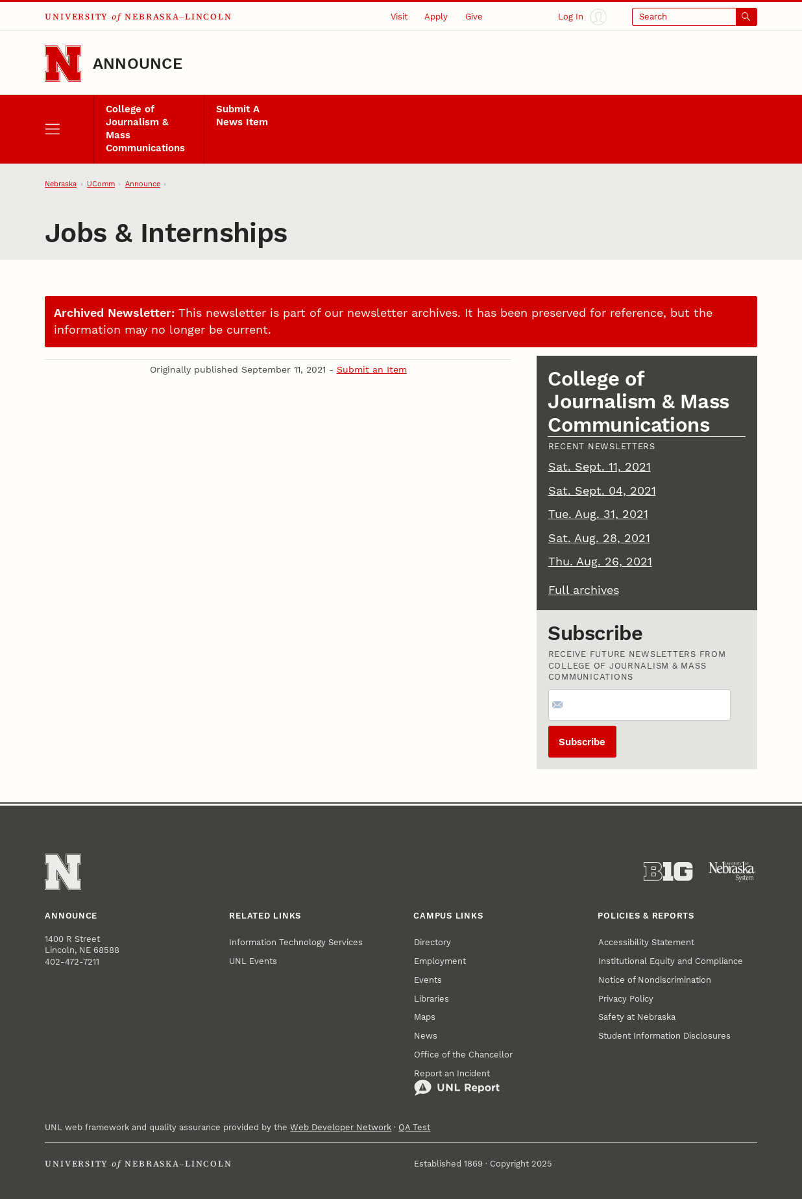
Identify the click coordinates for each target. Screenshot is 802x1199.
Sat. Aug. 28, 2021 (599, 538)
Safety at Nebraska (636, 1017)
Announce (137, 64)
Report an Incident (457, 1083)
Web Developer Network (340, 1127)
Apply (436, 16)
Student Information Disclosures (664, 1036)
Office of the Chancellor (463, 1054)
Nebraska (61, 184)
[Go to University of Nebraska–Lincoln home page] (63, 63)
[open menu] (69, 129)
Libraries (431, 999)
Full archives (583, 590)
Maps (424, 1017)
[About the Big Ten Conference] (668, 871)
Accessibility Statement (646, 942)
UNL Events (253, 961)
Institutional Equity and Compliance (670, 961)
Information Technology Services (296, 942)
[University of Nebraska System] (732, 871)
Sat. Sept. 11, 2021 (599, 466)
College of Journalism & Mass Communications (145, 128)
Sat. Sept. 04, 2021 (602, 490)
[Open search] (694, 17)
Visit (399, 16)
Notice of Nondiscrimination (654, 980)
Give (474, 16)
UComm (101, 184)
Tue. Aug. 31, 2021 (598, 514)
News (425, 1036)
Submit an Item (372, 369)
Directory (432, 942)
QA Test (414, 1127)
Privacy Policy (625, 999)
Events (428, 980)
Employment (440, 961)
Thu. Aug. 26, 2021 (600, 561)
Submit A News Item (242, 115)
